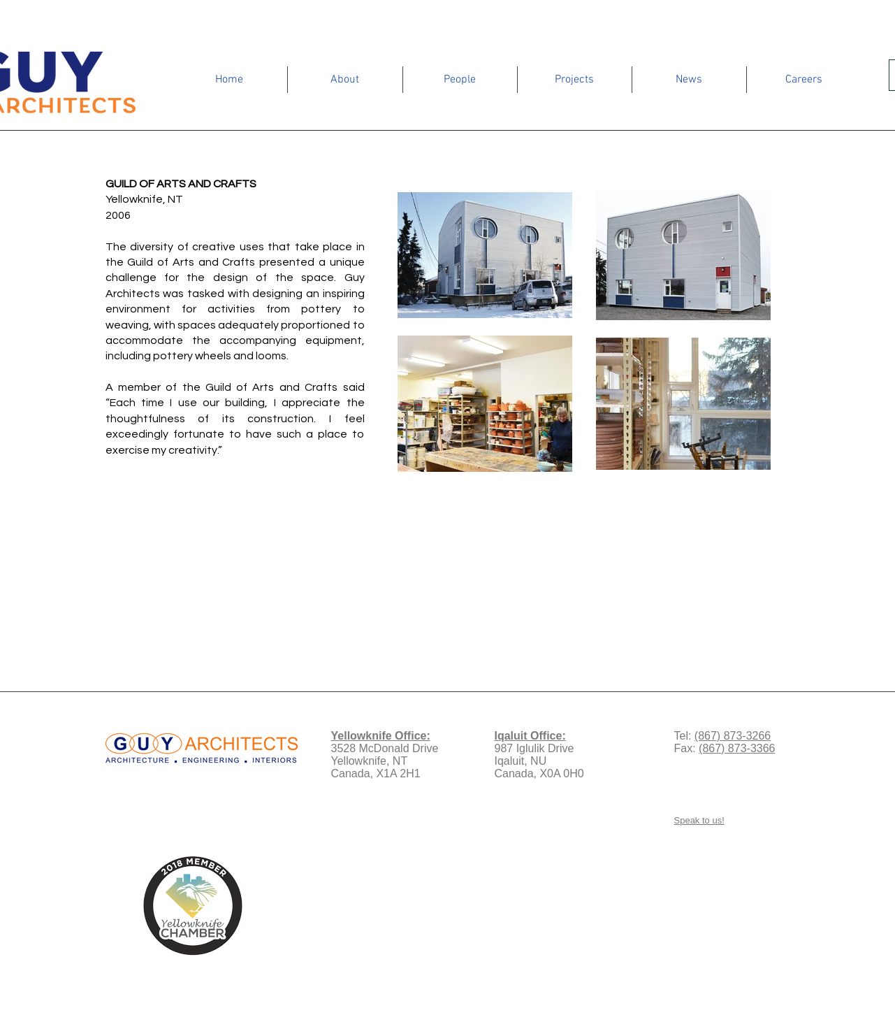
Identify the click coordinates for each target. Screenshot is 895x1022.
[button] (345, 79)
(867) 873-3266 (732, 736)
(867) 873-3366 (737, 748)
